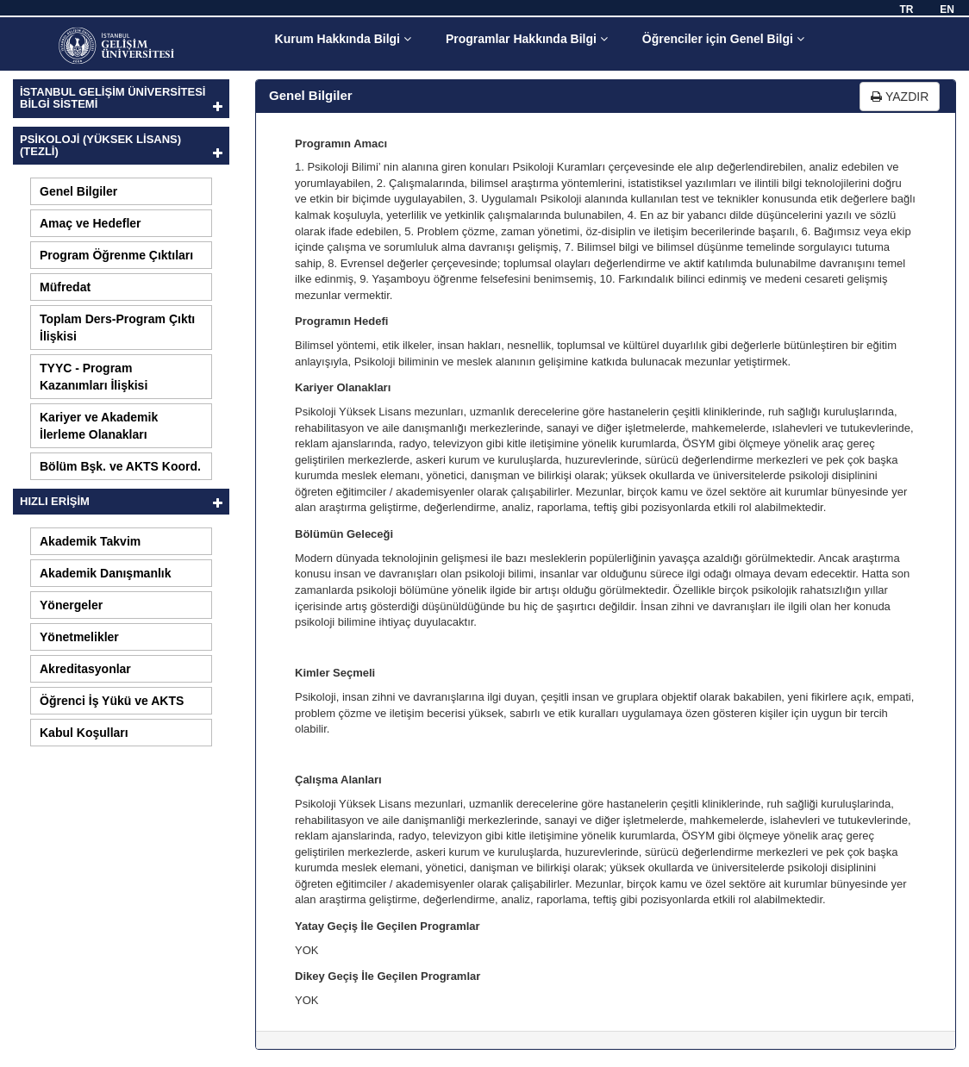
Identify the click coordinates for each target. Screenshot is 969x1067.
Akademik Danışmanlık (106, 573)
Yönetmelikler (79, 637)
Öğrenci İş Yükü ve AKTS (112, 701)
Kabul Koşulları (84, 732)
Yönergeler (71, 605)
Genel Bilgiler (78, 191)
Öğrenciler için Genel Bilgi (723, 39)
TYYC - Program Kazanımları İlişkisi (93, 376)
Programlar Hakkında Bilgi (527, 39)
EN (947, 9)
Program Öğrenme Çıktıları (116, 255)
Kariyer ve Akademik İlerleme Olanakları (99, 425)
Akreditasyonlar (85, 669)
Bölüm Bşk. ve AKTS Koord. (120, 466)
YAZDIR (899, 96)
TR (906, 9)
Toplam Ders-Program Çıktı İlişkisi (117, 327)
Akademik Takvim (90, 541)
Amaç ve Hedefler (90, 223)
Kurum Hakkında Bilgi (343, 39)
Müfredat (65, 287)
